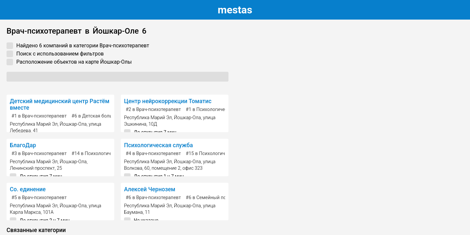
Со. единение (28, 189)
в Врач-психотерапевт (39, 116)
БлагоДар (23, 145)
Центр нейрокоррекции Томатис (168, 101)
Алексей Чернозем (149, 189)
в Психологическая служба (106, 153)
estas (235, 10)
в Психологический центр (217, 109)
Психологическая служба (158, 145)
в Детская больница (97, 116)
